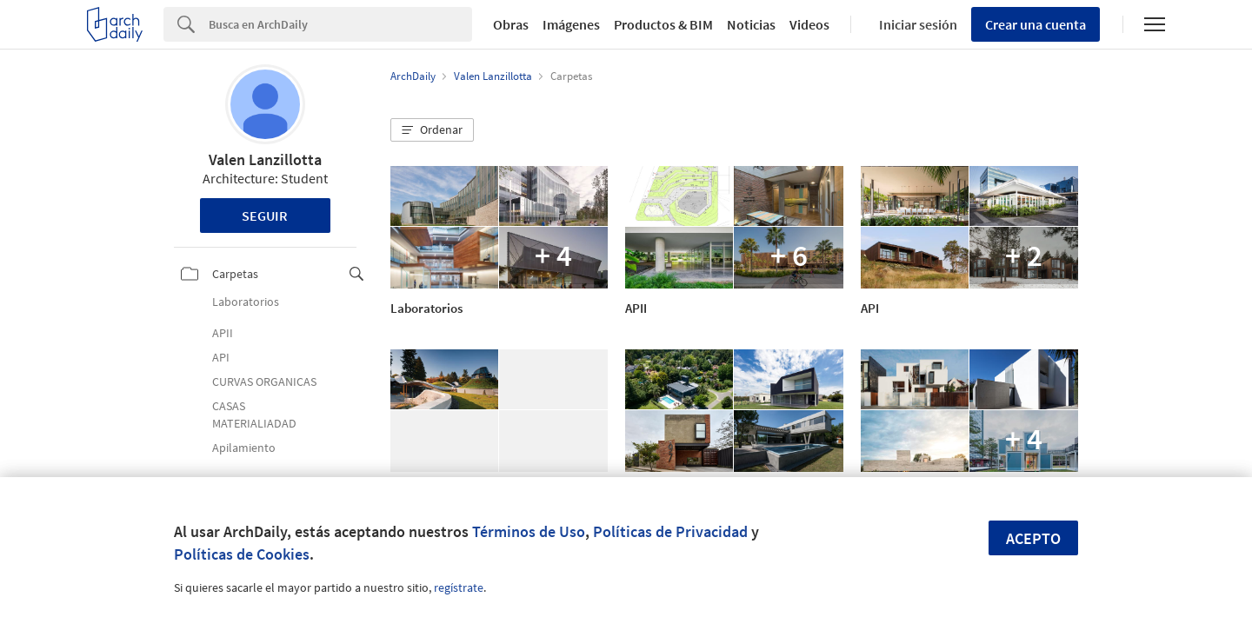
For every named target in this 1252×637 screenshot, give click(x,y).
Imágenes (571, 24)
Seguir (265, 215)
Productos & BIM (663, 24)
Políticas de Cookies (242, 554)
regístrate (458, 587)
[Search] (340, 24)
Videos (809, 24)
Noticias (751, 24)
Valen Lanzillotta (265, 159)
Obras (511, 24)
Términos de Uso (528, 531)
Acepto (1033, 538)
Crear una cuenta (1035, 24)
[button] (432, 130)
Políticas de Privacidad (670, 531)
